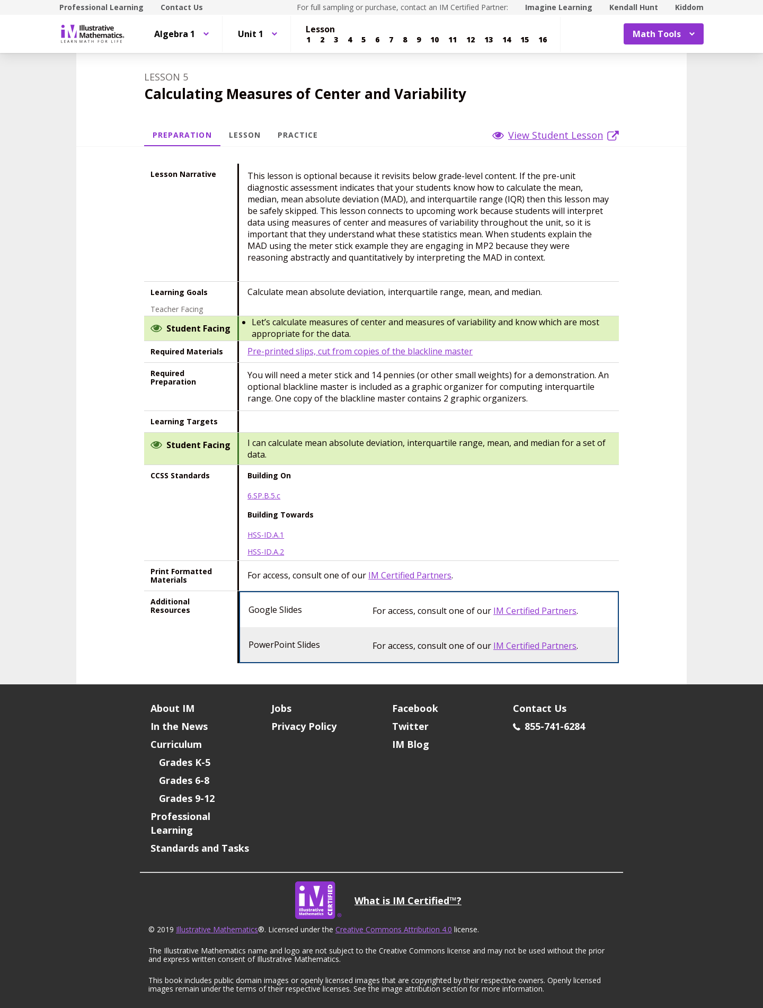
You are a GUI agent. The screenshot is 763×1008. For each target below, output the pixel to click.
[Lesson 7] (391, 40)
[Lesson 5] (363, 40)
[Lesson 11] (452, 40)
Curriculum (176, 744)
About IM (172, 708)
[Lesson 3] (336, 40)
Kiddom (689, 7)
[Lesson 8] (405, 40)
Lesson (245, 135)
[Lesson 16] (543, 40)
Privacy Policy (303, 726)
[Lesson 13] (489, 40)
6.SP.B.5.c (263, 496)
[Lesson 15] (525, 40)
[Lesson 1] (308, 40)
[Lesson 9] (418, 40)
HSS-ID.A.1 (265, 535)
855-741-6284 (549, 726)
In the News (179, 726)
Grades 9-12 (187, 798)
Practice (298, 135)
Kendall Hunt (633, 7)
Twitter (410, 726)
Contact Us (182, 7)
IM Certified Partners (409, 575)
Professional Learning (101, 7)
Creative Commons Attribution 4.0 (393, 929)
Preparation (182, 135)
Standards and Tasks (199, 848)
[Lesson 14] (507, 40)
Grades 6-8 (184, 780)
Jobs (281, 708)
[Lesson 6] (377, 40)
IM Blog (410, 744)
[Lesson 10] (434, 40)
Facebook (415, 708)
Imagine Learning (558, 7)
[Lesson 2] (322, 40)
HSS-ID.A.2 (265, 552)
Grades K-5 (184, 762)
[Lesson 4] (350, 40)
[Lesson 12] (471, 40)
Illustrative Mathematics (217, 929)
